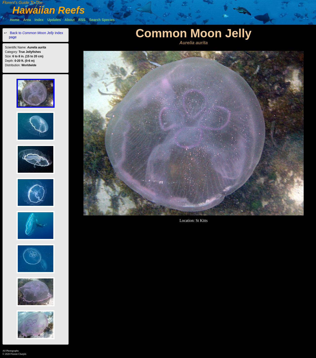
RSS (81, 20)
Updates (54, 20)
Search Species (102, 20)
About (70, 20)
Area (27, 20)
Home (15, 20)
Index (39, 20)
